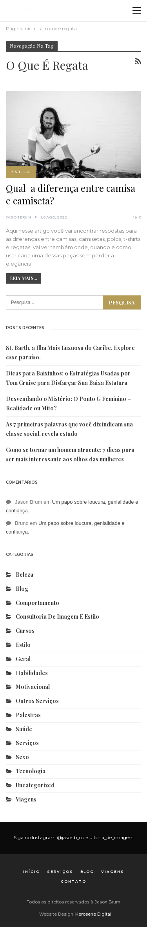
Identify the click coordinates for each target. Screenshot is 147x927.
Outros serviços (37, 701)
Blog (22, 588)
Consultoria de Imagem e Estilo (57, 616)
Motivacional (33, 686)
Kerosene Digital (93, 914)
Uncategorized (35, 785)
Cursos (25, 630)
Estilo (20, 171)
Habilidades (32, 673)
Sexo (22, 757)
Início (31, 871)
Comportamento (37, 602)
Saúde (24, 729)
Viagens (26, 799)
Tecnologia (30, 771)
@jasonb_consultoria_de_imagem (95, 837)
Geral (23, 659)
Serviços (27, 743)
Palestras (28, 715)
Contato (73, 881)
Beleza (24, 574)
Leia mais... (23, 278)
